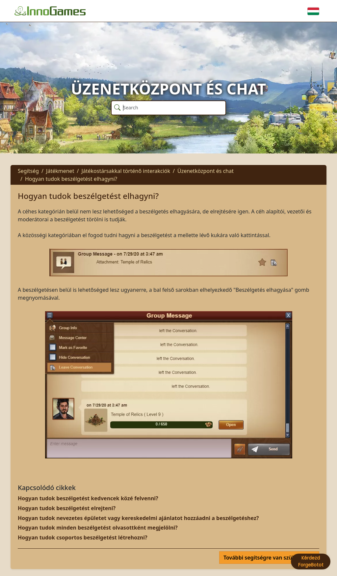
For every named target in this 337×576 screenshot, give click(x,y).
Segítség (28, 171)
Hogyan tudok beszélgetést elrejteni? (67, 508)
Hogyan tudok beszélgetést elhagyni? (71, 178)
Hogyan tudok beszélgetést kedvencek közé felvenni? (88, 498)
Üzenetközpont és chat (205, 171)
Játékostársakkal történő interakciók (125, 171)
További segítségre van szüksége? (267, 557)
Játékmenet (60, 171)
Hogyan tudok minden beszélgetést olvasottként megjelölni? (98, 527)
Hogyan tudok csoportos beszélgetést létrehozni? (82, 537)
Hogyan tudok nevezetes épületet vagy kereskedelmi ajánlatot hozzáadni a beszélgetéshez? (138, 518)
